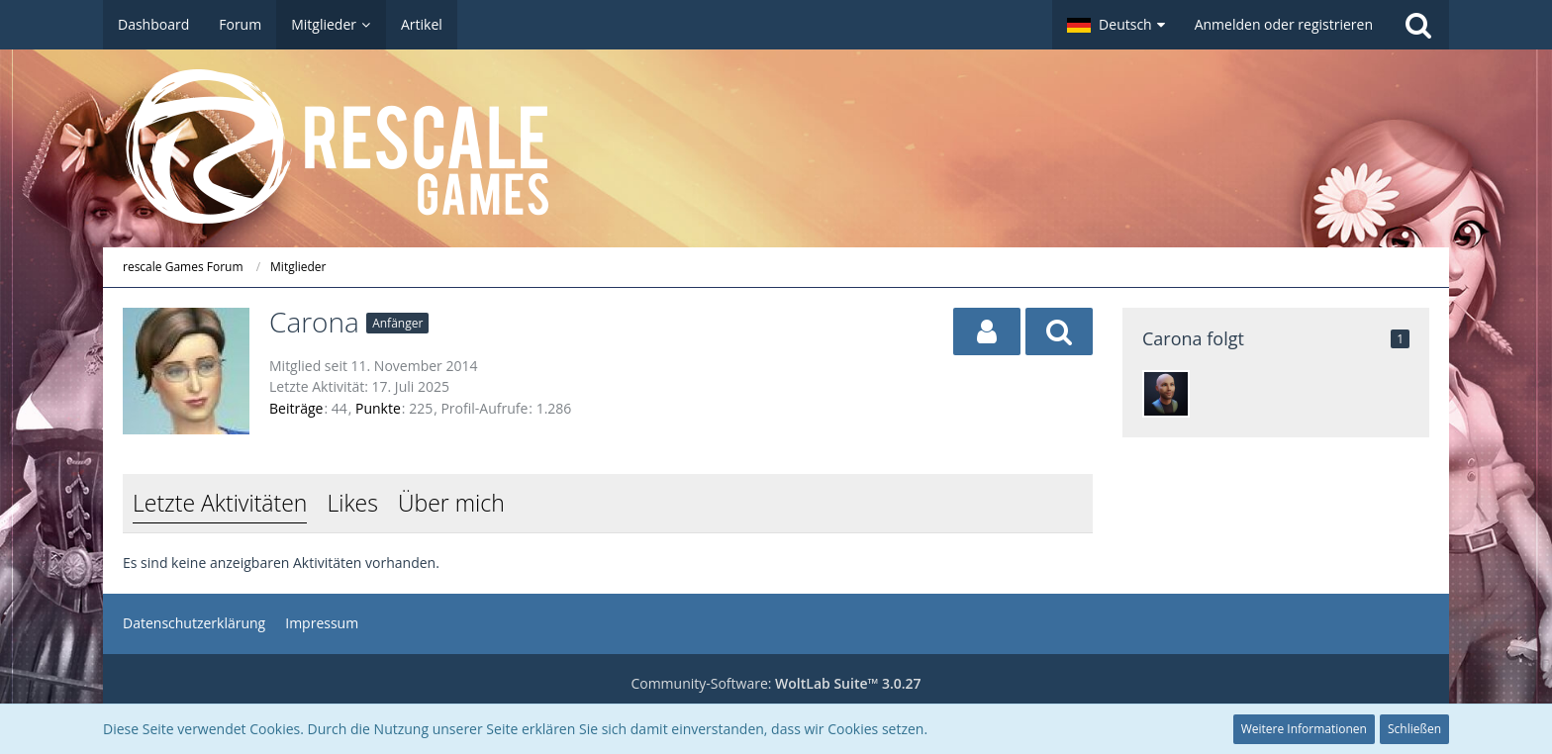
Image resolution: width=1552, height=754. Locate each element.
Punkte (378, 408)
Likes (352, 502)
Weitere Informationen (1304, 728)
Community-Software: (775, 683)
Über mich (451, 502)
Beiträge (296, 408)
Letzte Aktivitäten (220, 502)
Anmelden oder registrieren (1284, 24)
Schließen (1414, 728)
